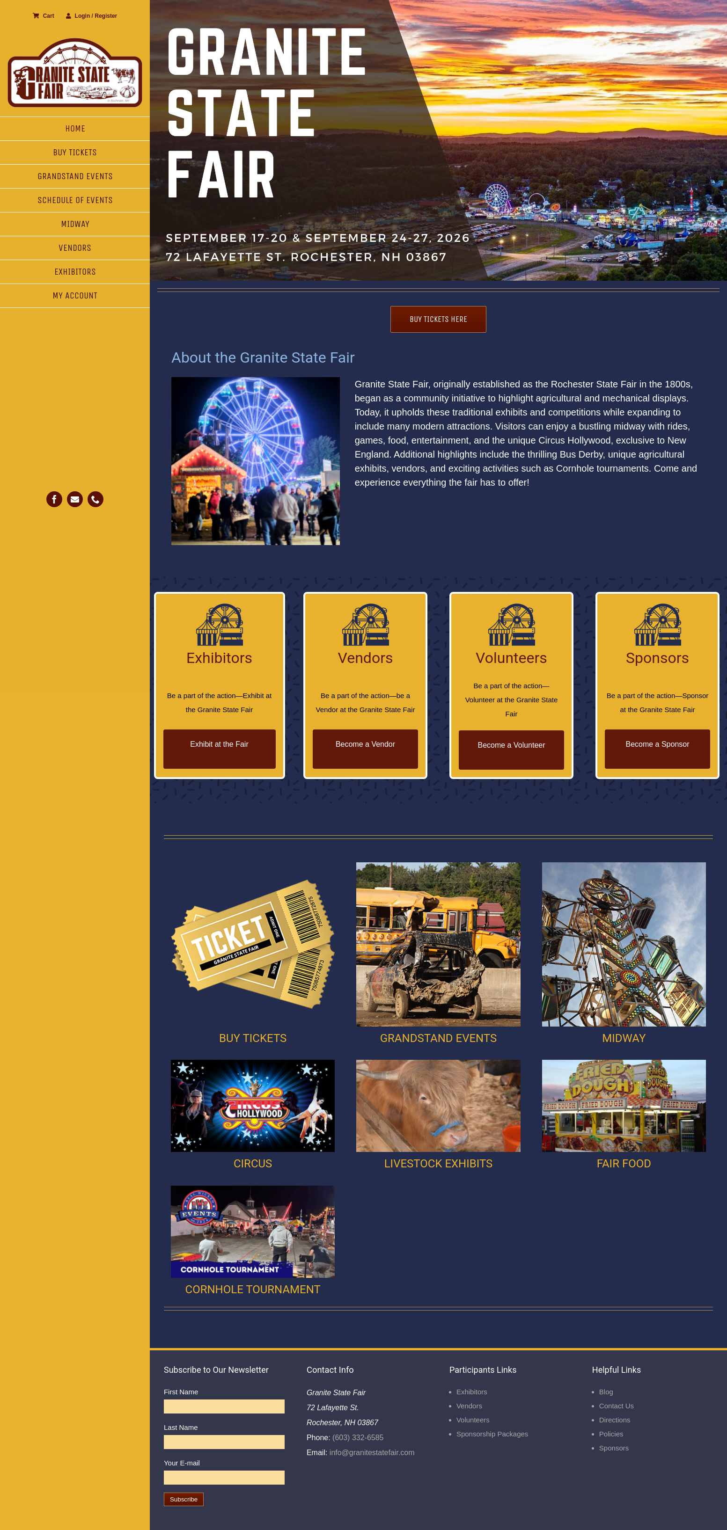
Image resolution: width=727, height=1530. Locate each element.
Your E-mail (182, 1463)
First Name (181, 1392)
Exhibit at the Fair (219, 744)
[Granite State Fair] (75, 41)
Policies (611, 1434)
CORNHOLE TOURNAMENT (253, 1289)
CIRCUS (253, 1163)
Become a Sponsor (657, 744)
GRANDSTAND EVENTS (438, 1038)
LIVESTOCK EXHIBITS (438, 1163)
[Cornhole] (253, 1189)
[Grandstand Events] (438, 866)
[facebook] (54, 499)
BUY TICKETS (252, 1038)
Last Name (181, 1427)
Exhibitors (471, 1392)
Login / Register (91, 16)
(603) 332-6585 (357, 1438)
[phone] (95, 499)
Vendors (469, 1406)
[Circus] (253, 1063)
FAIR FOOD (624, 1163)
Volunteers (473, 1420)
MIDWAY (624, 1038)
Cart (43, 16)
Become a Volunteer (511, 745)
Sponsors (614, 1448)
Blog (606, 1392)
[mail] (75, 499)
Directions (615, 1420)
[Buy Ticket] (253, 866)
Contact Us (616, 1406)
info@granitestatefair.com (370, 1453)
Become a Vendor (365, 744)
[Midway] (624, 866)
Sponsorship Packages (492, 1434)
